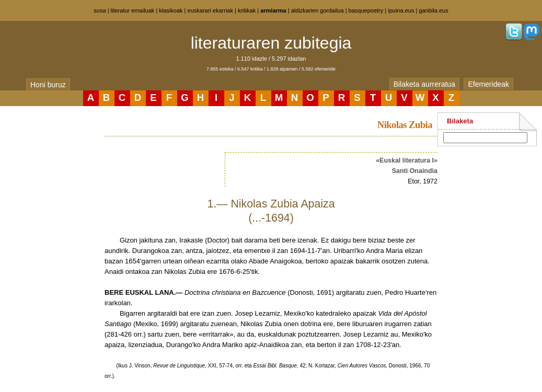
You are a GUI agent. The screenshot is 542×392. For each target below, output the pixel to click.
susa (100, 10)
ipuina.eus (401, 10)
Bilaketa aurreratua (424, 84)
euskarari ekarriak (210, 10)
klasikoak (170, 10)
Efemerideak (488, 84)
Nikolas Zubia (404, 124)
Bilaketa (460, 121)
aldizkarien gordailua (317, 10)
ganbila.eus (433, 10)
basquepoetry (366, 10)
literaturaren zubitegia (271, 42)
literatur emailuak (133, 10)
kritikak (247, 10)
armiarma (273, 10)
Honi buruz (48, 84)
